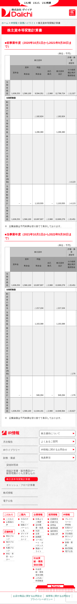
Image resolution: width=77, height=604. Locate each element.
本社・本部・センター (10, 556)
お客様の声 (10, 523)
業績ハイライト (39, 549)
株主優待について (50, 433)
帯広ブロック (10, 537)
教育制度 (54, 528)
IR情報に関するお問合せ (54, 449)
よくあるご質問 (49, 441)
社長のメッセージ (69, 529)
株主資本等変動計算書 (18, 479)
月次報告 (8, 441)
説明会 (53, 525)
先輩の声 (54, 534)
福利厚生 (54, 531)
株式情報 (8, 492)
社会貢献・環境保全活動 (39, 572)
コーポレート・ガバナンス (39, 543)
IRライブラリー (11, 449)
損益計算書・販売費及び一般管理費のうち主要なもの (20, 472)
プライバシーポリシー (41, 599)
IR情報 (13, 433)
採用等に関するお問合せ (58, 596)
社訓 (37, 531)
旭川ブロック (10, 543)
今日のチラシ (24, 520)
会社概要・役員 (39, 526)
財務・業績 (9, 458)
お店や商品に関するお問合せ (27, 596)
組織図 (38, 537)
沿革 (37, 534)
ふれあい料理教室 (39, 579)
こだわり (10, 519)
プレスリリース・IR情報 (69, 522)
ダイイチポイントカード (24, 536)
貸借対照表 (12, 465)
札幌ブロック (10, 549)
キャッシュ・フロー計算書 (20, 485)
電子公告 (8, 500)
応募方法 (54, 522)
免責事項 (45, 457)
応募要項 (54, 519)
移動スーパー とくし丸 (25, 528)
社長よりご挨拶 (39, 520)
